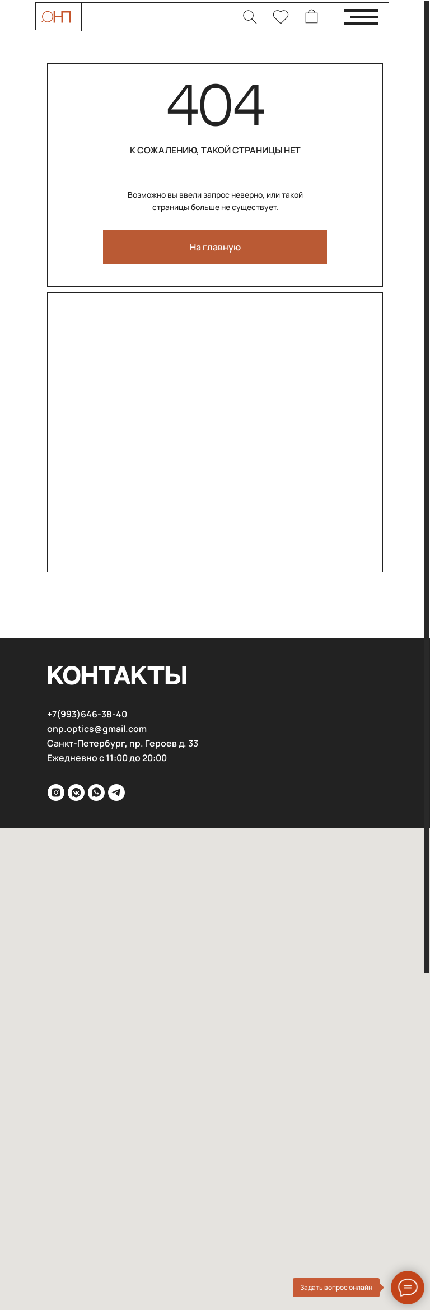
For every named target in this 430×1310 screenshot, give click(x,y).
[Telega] (116, 792)
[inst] (56, 792)
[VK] (76, 792)
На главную (215, 247)
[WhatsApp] (96, 792)
